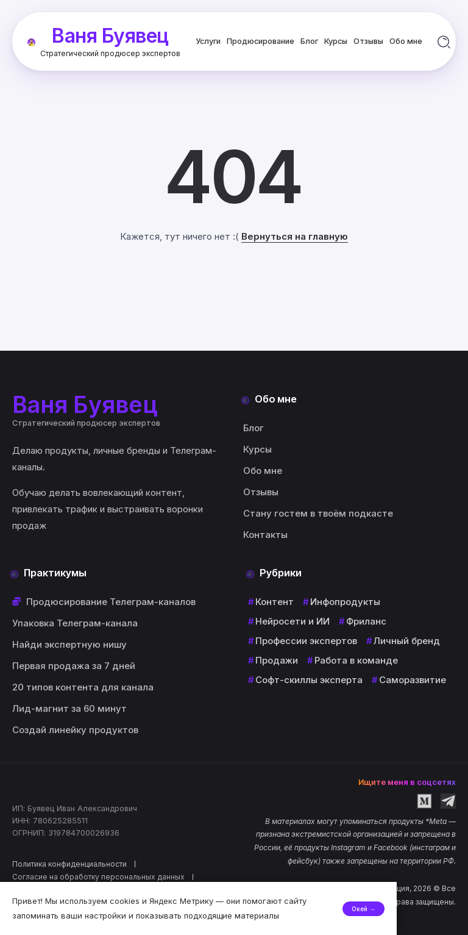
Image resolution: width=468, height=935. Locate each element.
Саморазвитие (412, 680)
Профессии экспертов (306, 641)
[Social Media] (424, 801)
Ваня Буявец (110, 34)
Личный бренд (407, 641)
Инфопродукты (345, 601)
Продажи (276, 660)
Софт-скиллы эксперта (309, 680)
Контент (274, 601)
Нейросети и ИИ (292, 621)
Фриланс (366, 621)
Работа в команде (356, 660)
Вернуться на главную (294, 236)
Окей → (435, 908)
